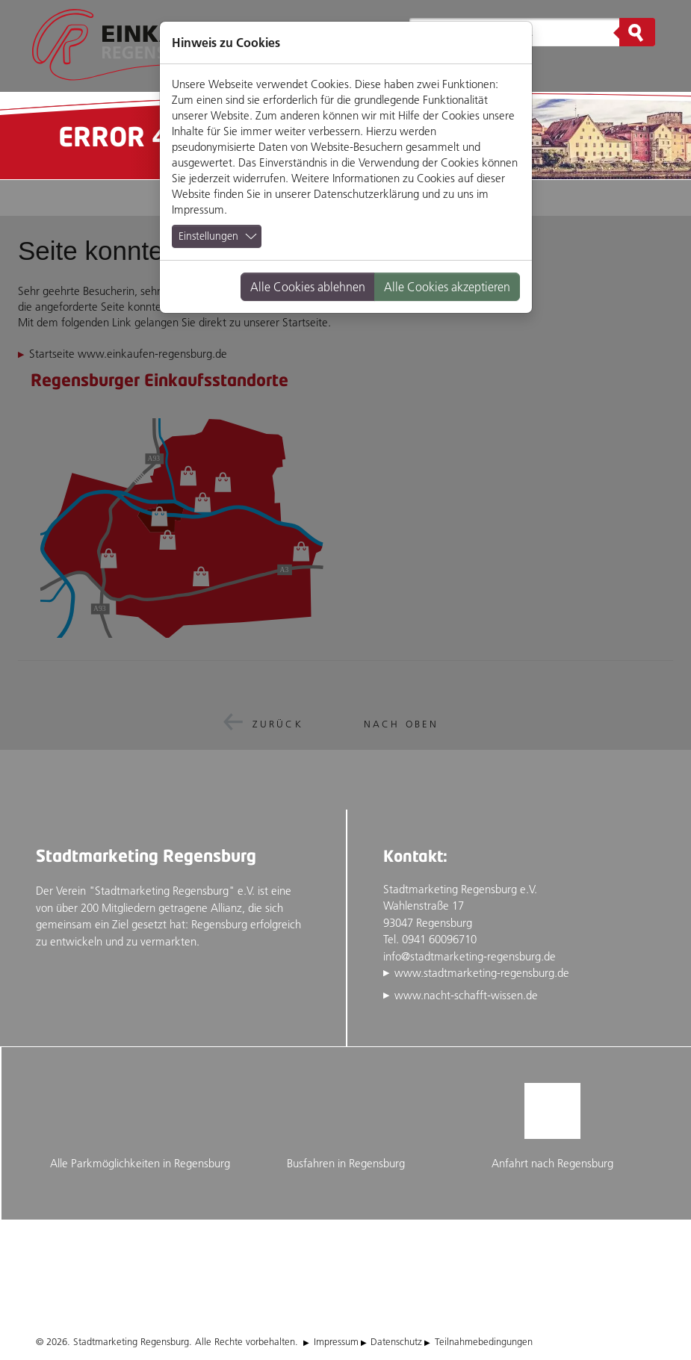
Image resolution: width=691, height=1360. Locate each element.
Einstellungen (208, 236)
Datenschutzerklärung (366, 194)
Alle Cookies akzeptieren (447, 286)
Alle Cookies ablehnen (307, 286)
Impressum (198, 209)
